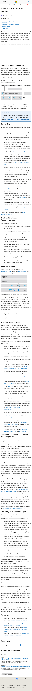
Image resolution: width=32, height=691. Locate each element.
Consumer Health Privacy (12, 687)
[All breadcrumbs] (2, 5)
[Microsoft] (16, 2)
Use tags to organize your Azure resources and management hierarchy (15, 629)
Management (17, 4)
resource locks (11, 383)
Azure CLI (13, 431)
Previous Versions (12, 685)
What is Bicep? (22, 197)
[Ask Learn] (27, 5)
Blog (18, 685)
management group (8, 424)
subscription (24, 422)
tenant (16, 424)
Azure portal (24, 429)
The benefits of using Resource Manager (10, 24)
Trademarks (3, 689)
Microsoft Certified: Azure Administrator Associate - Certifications (15, 666)
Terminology (4, 22)
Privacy (2, 687)
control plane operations (12, 462)
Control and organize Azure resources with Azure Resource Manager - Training (14, 659)
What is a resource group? (18, 151)
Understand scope (6, 26)
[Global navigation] (1, 2)
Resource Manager (9, 4)
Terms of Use (22, 687)
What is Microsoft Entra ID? (9, 312)
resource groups (22, 271)
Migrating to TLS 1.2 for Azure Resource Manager (16, 119)
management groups (6, 271)
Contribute (24, 685)
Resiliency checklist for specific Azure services (14, 508)
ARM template (22, 431)
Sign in (29, 1)
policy (15, 299)
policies (27, 381)
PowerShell (6, 431)
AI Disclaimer (4, 685)
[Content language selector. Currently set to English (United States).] (7, 679)
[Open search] (26, 2)
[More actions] (30, 5)
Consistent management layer (8, 20)
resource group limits (9, 417)
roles (5, 383)
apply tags (10, 386)
